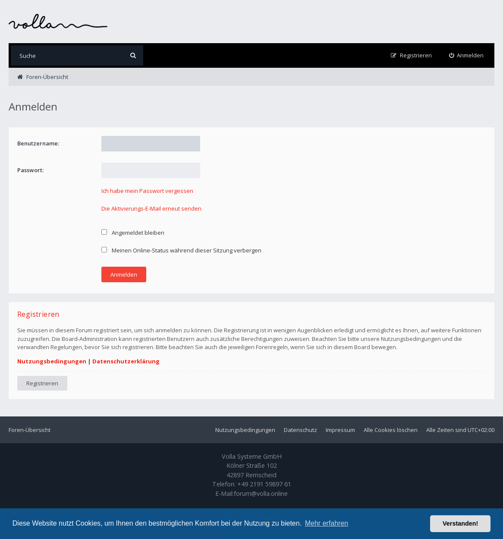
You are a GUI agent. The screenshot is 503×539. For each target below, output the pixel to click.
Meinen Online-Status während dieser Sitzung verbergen (181, 250)
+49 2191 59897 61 (264, 484)
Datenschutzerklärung (126, 361)
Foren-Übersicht (29, 430)
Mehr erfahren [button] (327, 523)
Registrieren (42, 383)
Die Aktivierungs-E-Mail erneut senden (151, 208)
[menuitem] (466, 55)
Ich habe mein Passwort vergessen (147, 191)
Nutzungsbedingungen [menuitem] (245, 430)
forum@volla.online (261, 493)
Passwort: (30, 170)
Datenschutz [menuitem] (300, 430)
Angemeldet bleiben (132, 232)
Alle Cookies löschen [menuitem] (391, 430)
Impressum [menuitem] (340, 430)
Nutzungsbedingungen (51, 361)
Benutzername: (38, 143)
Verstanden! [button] (460, 523)
